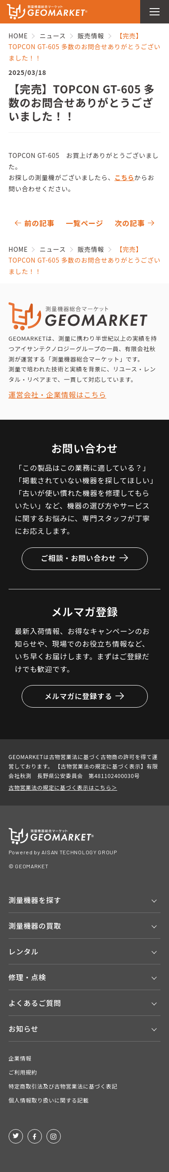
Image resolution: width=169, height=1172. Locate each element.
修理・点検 (27, 977)
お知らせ (23, 1028)
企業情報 (20, 1058)
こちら (124, 177)
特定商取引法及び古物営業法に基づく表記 (63, 1086)
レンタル (24, 951)
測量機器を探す (35, 899)
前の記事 (39, 223)
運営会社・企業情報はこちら (57, 394)
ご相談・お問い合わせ (84, 557)
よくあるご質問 (35, 1002)
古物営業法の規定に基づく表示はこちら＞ (63, 787)
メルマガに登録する (84, 695)
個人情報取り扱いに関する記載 (49, 1100)
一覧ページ (84, 223)
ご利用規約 (23, 1072)
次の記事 (129, 223)
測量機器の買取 (35, 925)
